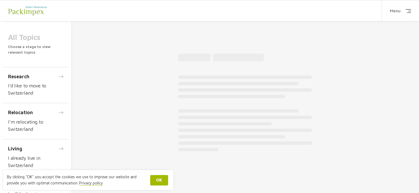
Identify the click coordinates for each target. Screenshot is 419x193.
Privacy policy (91, 183)
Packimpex (27, 10)
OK (159, 179)
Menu (400, 10)
